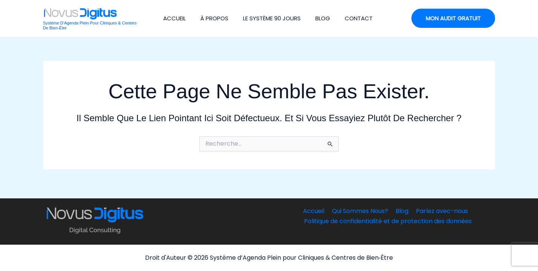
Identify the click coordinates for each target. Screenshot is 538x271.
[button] (453, 18)
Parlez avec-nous (440, 211)
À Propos (211, 18)
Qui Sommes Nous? (361, 211)
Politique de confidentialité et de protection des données (388, 221)
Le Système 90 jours (266, 18)
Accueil (172, 18)
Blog (316, 18)
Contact (350, 18)
